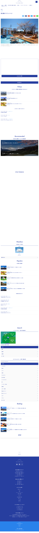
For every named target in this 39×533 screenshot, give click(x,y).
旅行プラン (19, 499)
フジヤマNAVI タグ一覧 (19, 510)
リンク (19, 528)
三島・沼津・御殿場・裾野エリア (19, 475)
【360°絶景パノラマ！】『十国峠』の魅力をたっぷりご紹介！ (19, 518)
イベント (19, 497)
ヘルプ (19, 526)
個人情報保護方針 (19, 524)
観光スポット (19, 490)
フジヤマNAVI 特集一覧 (19, 511)
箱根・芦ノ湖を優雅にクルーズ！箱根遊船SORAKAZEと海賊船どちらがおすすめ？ (19, 517)
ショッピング (19, 496)
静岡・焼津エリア (19, 484)
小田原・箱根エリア (19, 482)
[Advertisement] (19, 54)
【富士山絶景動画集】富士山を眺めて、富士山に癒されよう (19, 516)
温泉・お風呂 (19, 495)
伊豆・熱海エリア (19, 483)
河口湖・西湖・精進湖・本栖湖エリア (19, 474)
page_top (19, 455)
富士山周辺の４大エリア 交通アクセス (19, 477)
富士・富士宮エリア (19, 476)
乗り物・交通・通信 (19, 498)
